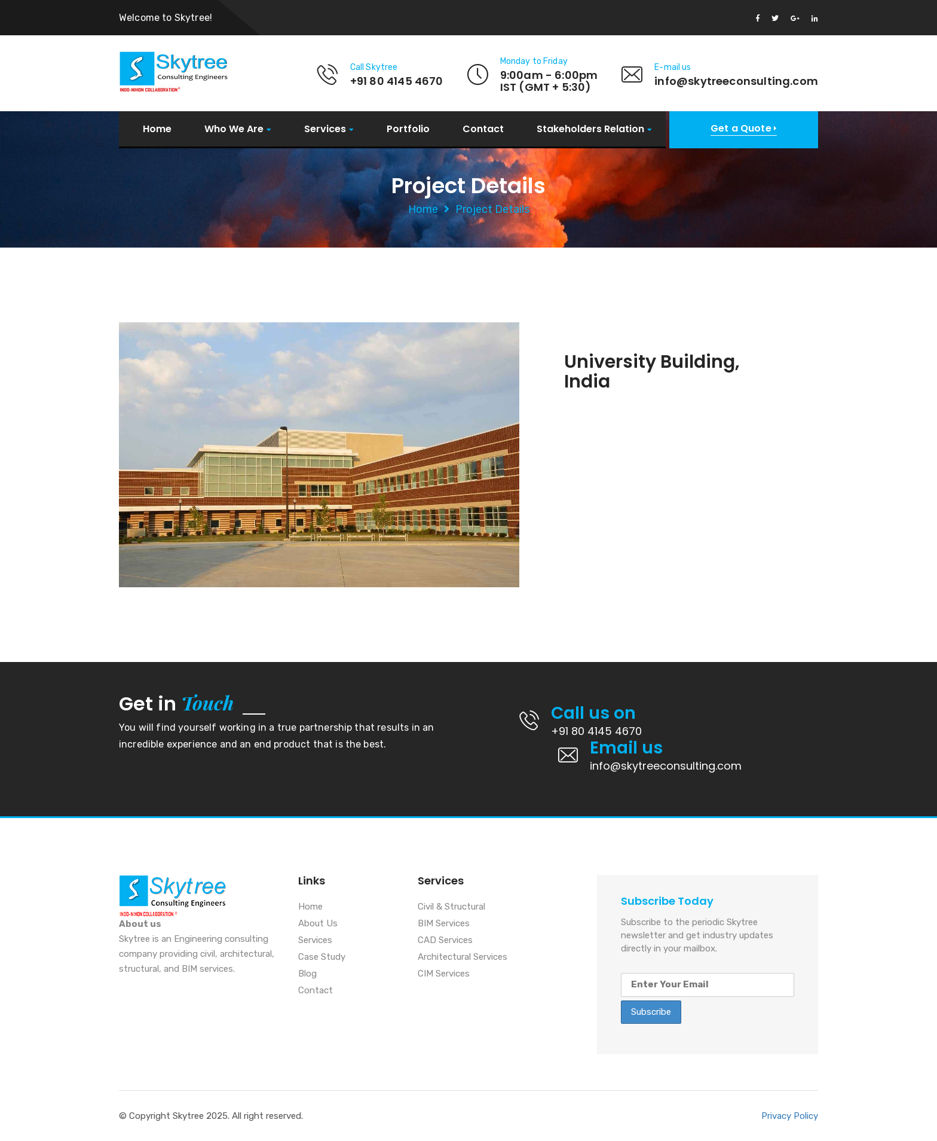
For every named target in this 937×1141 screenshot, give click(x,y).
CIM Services (444, 974)
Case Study (321, 957)
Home (157, 129)
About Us (318, 924)
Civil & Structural (451, 907)
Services (325, 129)
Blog (307, 974)
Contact (483, 129)
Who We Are (234, 129)
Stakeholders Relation (590, 129)
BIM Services (444, 924)
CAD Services (445, 940)
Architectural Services (462, 957)
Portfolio (408, 129)
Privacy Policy (789, 1116)
